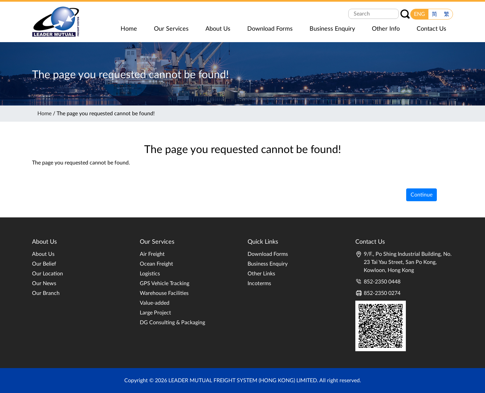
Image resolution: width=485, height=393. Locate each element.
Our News (44, 283)
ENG (419, 14)
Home (44, 113)
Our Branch (46, 293)
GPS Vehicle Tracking (164, 283)
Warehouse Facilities (164, 293)
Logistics (150, 273)
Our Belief (44, 264)
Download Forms (268, 254)
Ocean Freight (156, 264)
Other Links (261, 273)
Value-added (154, 303)
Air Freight (152, 254)
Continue (421, 195)
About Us (43, 254)
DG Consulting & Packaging (172, 322)
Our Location (47, 273)
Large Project (155, 312)
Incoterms (259, 283)
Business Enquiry (268, 264)
